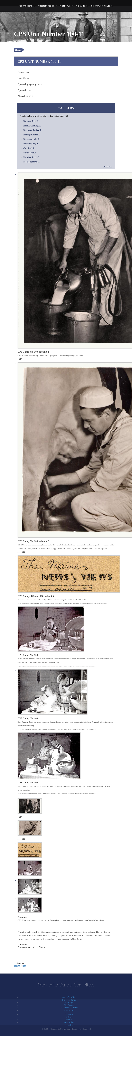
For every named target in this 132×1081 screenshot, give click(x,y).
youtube (69, 1025)
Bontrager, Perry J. (31, 135)
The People (65, 6)
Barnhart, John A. (31, 121)
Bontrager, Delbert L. (32, 130)
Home (18, 50)
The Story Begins (46, 6)
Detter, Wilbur (29, 153)
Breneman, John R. (31, 139)
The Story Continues (100, 6)
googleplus (69, 1022)
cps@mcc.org (20, 965)
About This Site (25, 6)
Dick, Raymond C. (31, 162)
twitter (69, 1017)
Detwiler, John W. (31, 157)
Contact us (69, 1010)
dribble (69, 1019)
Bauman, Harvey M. (32, 126)
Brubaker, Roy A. (31, 144)
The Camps (80, 6)
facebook (69, 1014)
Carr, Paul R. (29, 148)
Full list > (107, 166)
